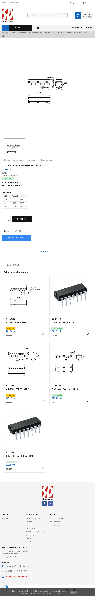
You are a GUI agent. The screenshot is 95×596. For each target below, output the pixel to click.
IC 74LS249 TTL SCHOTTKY (17, 389)
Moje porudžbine (56, 518)
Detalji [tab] (44, 251)
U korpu (22, 219)
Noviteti (5, 518)
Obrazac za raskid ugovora (33, 536)
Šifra (9, 265)
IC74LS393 (56, 319)
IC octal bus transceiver (16, 322)
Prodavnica (77, 28)
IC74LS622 (10, 319)
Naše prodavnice (33, 518)
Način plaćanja (31, 528)
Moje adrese (54, 522)
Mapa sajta (14, 3)
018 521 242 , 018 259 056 (16, 571)
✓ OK (73, 592)
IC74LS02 (10, 452)
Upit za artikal (16, 237)
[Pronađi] (47, 15)
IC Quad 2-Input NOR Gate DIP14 (20, 456)
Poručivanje (30, 525)
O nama (29, 522)
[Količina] (6, 219)
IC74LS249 (10, 386)
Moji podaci (54, 525)
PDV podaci (30, 541)
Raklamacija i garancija (35, 532)
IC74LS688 (56, 386)
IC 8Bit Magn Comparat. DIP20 (64, 389)
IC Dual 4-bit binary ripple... (63, 322)
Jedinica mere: (8, 185)
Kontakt (4, 3)
